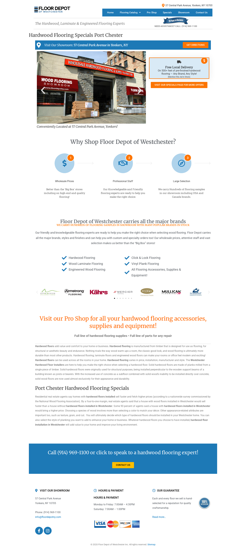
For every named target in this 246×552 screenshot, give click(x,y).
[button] (43, 90)
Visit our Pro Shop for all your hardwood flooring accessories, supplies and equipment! (123, 322)
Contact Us (202, 12)
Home (110, 12)
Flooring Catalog (130, 12)
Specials (167, 12)
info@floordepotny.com (48, 516)
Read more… (159, 516)
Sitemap (151, 544)
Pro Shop (152, 12)
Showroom (184, 12)
